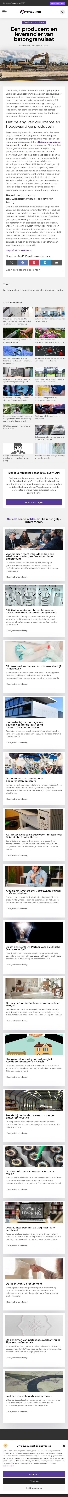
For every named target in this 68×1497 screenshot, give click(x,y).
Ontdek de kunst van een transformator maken (30, 1172)
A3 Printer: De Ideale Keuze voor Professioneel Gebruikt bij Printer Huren (34, 835)
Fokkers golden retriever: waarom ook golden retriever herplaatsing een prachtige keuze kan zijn (17, 418)
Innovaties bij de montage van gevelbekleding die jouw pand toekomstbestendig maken (24, 724)
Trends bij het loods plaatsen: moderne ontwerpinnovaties (30, 1116)
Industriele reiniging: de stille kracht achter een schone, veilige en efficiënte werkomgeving (17, 321)
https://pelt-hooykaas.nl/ (19, 250)
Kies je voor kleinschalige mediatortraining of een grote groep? (15, 458)
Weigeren (34, 1481)
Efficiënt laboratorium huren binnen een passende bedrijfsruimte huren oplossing (31, 611)
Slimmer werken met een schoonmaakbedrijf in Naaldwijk (33, 667)
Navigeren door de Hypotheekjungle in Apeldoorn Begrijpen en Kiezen (30, 1060)
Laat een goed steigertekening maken (29, 1396)
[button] (63, 1446)
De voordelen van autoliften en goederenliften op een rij (25, 779)
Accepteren (34, 1474)
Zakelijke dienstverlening (34, 22)
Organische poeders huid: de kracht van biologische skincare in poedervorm (17, 360)
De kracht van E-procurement (24, 1283)
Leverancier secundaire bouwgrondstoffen (42, 290)
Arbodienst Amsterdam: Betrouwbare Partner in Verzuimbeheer (33, 892)
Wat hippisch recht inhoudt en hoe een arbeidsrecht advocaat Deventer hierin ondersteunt (30, 556)
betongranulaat (11, 290)
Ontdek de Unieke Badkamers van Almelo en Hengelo (33, 1004)
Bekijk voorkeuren (33, 1488)
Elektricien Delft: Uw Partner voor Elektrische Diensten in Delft (33, 948)
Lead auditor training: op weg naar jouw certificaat (30, 1228)
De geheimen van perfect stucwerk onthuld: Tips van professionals (33, 1341)
